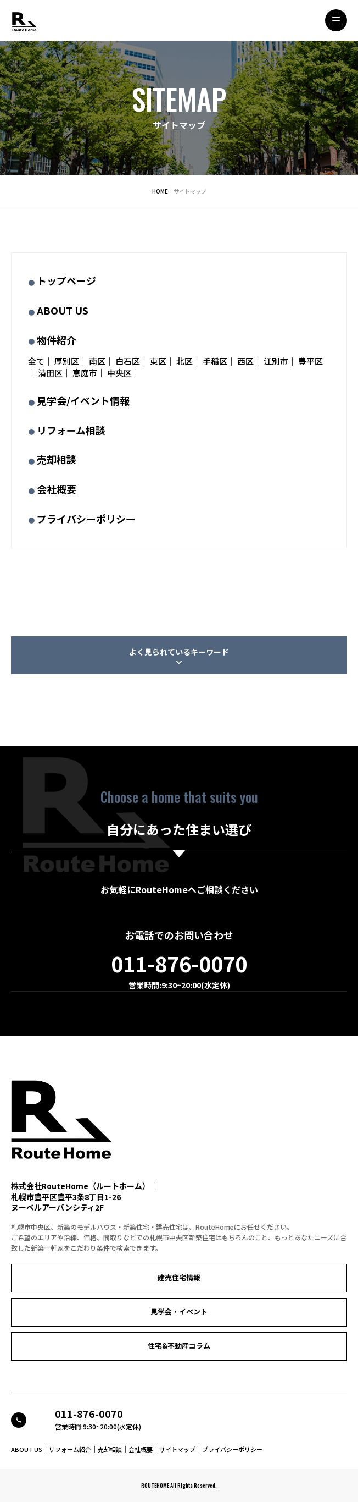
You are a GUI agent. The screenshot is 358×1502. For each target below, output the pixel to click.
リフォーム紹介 (70, 1449)
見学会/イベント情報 (83, 400)
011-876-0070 (179, 963)
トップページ (66, 280)
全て (36, 361)
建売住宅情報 (179, 1277)
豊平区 (310, 361)
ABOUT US (62, 310)
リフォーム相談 (71, 430)
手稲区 (215, 361)
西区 (245, 361)
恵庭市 (84, 372)
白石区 (127, 361)
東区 (158, 361)
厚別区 (66, 361)
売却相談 (56, 459)
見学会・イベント (179, 1311)
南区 (97, 361)
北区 (184, 361)
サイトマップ (177, 1449)
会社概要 (56, 489)
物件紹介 (56, 340)
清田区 (50, 372)
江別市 (276, 361)
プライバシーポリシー (86, 518)
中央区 (119, 372)
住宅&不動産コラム (179, 1345)
